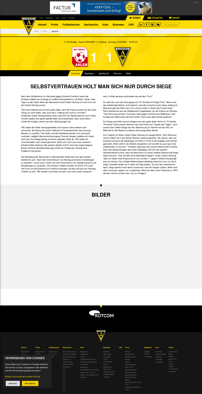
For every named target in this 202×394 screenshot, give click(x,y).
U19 (64, 369)
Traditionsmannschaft (87, 359)
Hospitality (106, 357)
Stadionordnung (130, 372)
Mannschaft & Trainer (40, 352)
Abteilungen (84, 354)
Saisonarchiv (173, 351)
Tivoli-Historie (173, 369)
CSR (131, 24)
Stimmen (117, 73)
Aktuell (42, 24)
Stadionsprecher (130, 357)
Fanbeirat (158, 357)
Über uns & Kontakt (52, 355)
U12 (64, 385)
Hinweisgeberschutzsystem (89, 369)
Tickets (127, 362)
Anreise (127, 359)
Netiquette (83, 367)
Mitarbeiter (84, 351)
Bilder (128, 73)
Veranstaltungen (130, 364)
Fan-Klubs (158, 359)
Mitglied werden (146, 352)
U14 (64, 380)
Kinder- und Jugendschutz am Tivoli (89, 376)
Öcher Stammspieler (108, 360)
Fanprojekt (159, 362)
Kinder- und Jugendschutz (67, 360)
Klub (105, 24)
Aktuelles (106, 351)
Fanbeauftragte (160, 354)
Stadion (127, 351)
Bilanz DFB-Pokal (173, 360)
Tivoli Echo (24, 357)
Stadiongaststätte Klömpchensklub (131, 376)
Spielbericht (104, 73)
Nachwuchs (91, 24)
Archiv (64, 18)
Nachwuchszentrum (69, 351)
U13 (64, 382)
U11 (64, 387)
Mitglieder (49, 18)
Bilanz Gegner (171, 355)
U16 (64, 374)
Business (118, 24)
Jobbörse (106, 377)
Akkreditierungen (130, 369)
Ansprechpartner (109, 372)
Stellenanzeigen (108, 374)
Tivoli (41, 18)
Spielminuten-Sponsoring (108, 368)
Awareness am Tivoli (87, 372)
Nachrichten (25, 351)
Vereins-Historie (171, 365)
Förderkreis (84, 364)
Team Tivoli (129, 367)
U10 (64, 390)
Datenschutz (53, 351)
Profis (54, 24)
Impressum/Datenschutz (88, 362)
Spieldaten (89, 73)
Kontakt (71, 18)
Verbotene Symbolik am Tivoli (133, 388)
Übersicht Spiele (68, 364)
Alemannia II (67, 367)
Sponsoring (107, 354)
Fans (57, 18)
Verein (82, 357)
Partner (105, 364)
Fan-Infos (158, 351)
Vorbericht (75, 73)
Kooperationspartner (70, 354)
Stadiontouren (129, 354)
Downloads (148, 356)
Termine (24, 354)
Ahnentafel (172, 371)
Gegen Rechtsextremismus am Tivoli (133, 382)
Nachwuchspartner (69, 357)
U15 (64, 377)
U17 (64, 372)
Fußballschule (71, 24)
